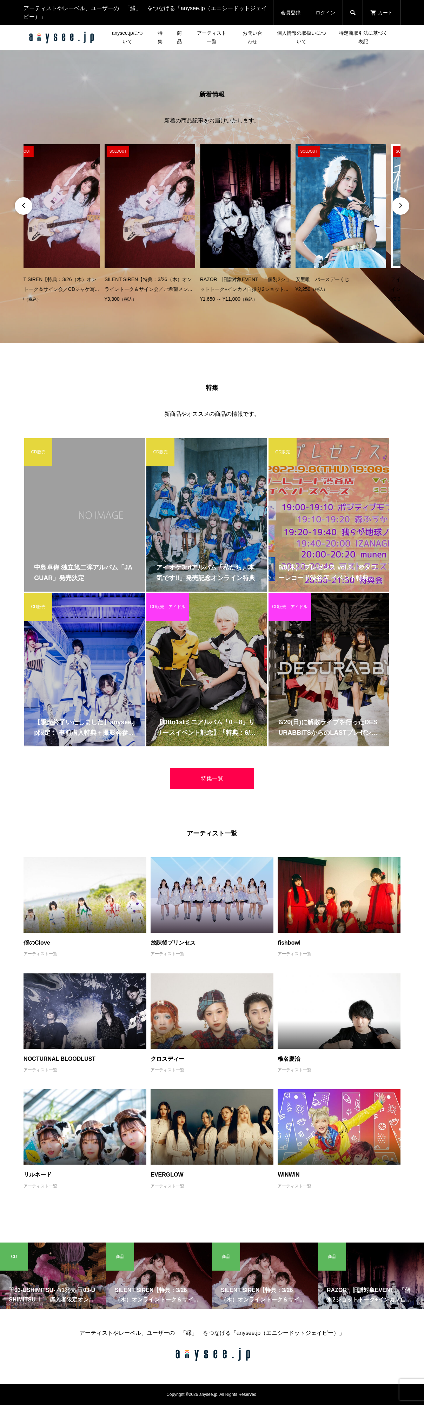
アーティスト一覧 (211, 37)
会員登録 (290, 12)
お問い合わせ (252, 37)
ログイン (325, 12)
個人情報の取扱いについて (301, 37)
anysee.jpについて (127, 37)
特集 (160, 37)
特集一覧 (212, 778)
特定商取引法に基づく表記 (363, 37)
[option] (69, 224)
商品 (179, 37)
